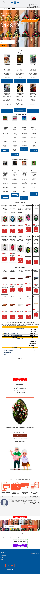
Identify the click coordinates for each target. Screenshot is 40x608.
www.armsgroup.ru (14, 573)
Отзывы (5, 8)
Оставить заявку (10, 565)
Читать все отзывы (20, 517)
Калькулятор (32, 1)
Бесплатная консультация (32, 2)
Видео (9, 8)
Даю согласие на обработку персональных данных (20, 438)
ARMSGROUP (3, 552)
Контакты (13, 8)
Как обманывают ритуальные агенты (20, 379)
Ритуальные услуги (15, 519)
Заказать (7, 81)
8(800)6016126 (33, 5)
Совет (1, 559)
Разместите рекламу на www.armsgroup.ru (20, 545)
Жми (3, 45)
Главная (9, 519)
